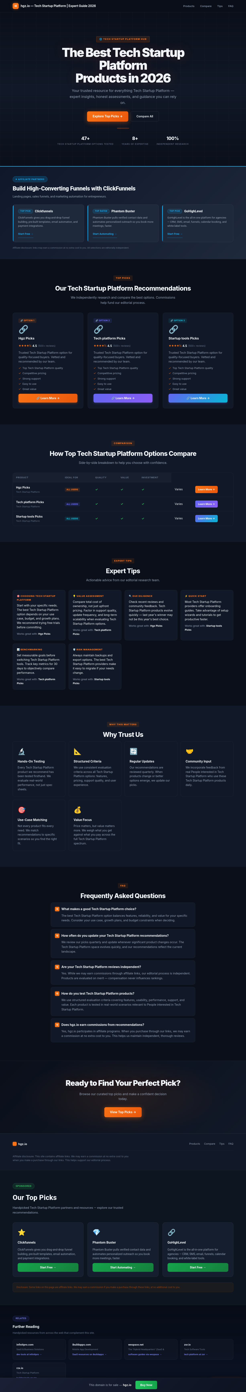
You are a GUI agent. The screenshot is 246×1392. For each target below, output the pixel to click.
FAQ (230, 6)
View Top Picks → (123, 1112)
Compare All (144, 116)
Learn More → (206, 489)
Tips (220, 6)
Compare (205, 6)
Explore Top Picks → (108, 116)
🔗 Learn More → (48, 398)
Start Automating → (105, 233)
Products (188, 6)
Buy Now (146, 1385)
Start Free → (25, 233)
